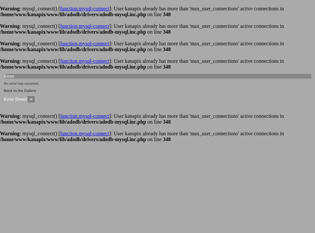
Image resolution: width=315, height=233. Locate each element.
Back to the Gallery (20, 91)
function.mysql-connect (85, 8)
